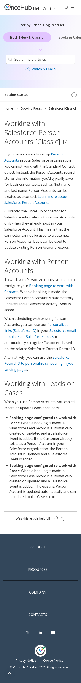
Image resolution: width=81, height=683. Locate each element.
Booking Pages (31, 108)
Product (37, 547)
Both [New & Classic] (27, 37)
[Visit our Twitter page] (28, 633)
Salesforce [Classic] (62, 108)
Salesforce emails (40, 336)
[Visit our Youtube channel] (53, 633)
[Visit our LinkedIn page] (40, 633)
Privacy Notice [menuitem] (26, 660)
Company (37, 592)
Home (8, 108)
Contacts (38, 615)
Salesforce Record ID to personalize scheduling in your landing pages (39, 363)
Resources (38, 570)
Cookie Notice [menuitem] (53, 660)
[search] (40, 59)
